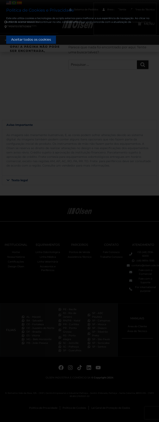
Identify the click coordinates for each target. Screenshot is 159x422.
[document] (79, 211)
